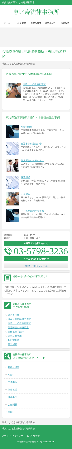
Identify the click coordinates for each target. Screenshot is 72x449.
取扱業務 (21, 23)
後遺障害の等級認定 (18, 327)
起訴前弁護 (13, 340)
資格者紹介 (50, 23)
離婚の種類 (26, 126)
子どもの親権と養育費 (32, 211)
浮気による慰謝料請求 (34, 84)
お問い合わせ (33, 435)
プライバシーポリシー (12, 435)
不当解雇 (25, 194)
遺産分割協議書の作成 (19, 319)
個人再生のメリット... (32, 160)
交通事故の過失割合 (31, 143)
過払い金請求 (15, 336)
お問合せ (65, 23)
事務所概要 (36, 23)
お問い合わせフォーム (36, 266)
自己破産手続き (16, 331)
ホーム (7, 23)
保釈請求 (25, 177)
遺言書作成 (13, 315)
